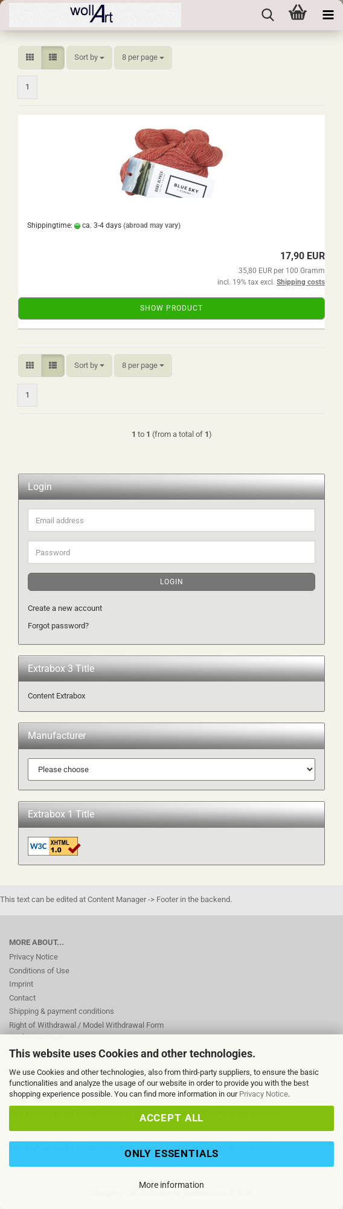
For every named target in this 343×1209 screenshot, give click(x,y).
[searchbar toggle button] (267, 15)
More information (171, 1185)
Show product (171, 308)
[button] (30, 57)
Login (172, 582)
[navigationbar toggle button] (328, 15)
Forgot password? (58, 625)
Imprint (21, 983)
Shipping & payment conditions (61, 1011)
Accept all (171, 1118)
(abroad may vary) (152, 225)
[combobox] (89, 57)
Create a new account (65, 608)
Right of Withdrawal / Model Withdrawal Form (86, 1025)
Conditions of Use (39, 970)
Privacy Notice (263, 1093)
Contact (22, 997)
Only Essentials (171, 1153)
